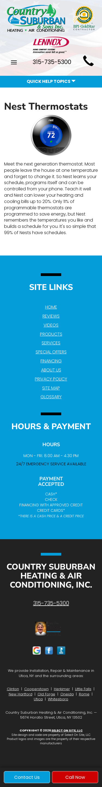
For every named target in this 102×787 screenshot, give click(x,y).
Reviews (51, 316)
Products (51, 334)
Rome (84, 694)
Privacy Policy (51, 379)
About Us (51, 370)
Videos (51, 325)
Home (51, 307)
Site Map (51, 388)
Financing (51, 361)
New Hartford (20, 694)
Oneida (67, 694)
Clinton (13, 689)
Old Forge (46, 694)
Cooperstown (36, 689)
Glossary (51, 397)
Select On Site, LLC (67, 730)
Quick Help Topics (51, 81)
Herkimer (62, 689)
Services (51, 343)
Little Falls (83, 689)
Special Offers (51, 352)
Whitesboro (58, 699)
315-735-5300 (51, 603)
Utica (38, 699)
